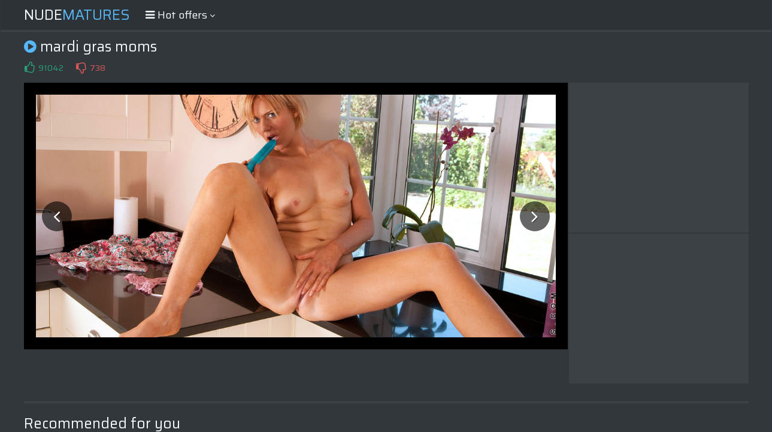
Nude (77, 15)
